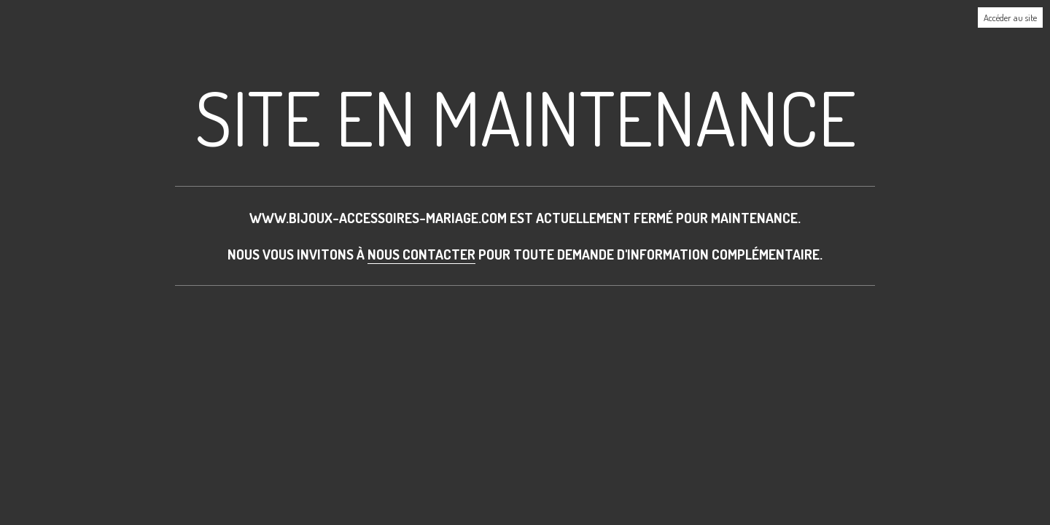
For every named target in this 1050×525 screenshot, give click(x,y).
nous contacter (421, 254)
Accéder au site (1010, 17)
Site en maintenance (525, 117)
